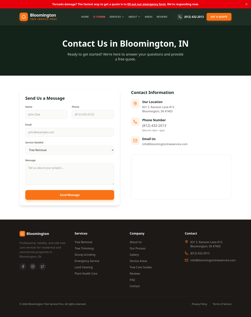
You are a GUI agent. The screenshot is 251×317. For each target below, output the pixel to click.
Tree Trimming (84, 248)
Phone (75, 106)
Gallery (134, 255)
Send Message (70, 195)
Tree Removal (83, 242)
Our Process (138, 248)
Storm (99, 16)
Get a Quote (219, 16)
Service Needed (34, 142)
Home (85, 16)
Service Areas (138, 261)
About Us (136, 242)
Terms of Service (222, 304)
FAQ (132, 280)
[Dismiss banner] (246, 4)
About (134, 16)
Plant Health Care (86, 273)
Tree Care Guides (141, 267)
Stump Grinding (85, 255)
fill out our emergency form (146, 4)
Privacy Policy (199, 304)
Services (116, 16)
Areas (148, 16)
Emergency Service (87, 261)
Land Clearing (84, 267)
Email (28, 124)
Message (30, 160)
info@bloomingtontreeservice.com (165, 144)
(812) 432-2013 (190, 17)
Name (28, 106)
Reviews (162, 16)
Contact (135, 286)
